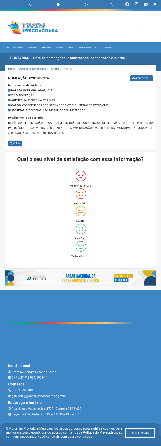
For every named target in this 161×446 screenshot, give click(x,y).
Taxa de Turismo (85, 48)
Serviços (59, 48)
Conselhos (108, 48)
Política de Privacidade (100, 432)
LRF (97, 48)
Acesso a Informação (32, 68)
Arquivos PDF (141, 78)
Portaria (54, 68)
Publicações (46, 48)
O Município (18, 48)
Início (11, 68)
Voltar (15, 143)
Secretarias (32, 48)
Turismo (71, 48)
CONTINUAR (140, 433)
